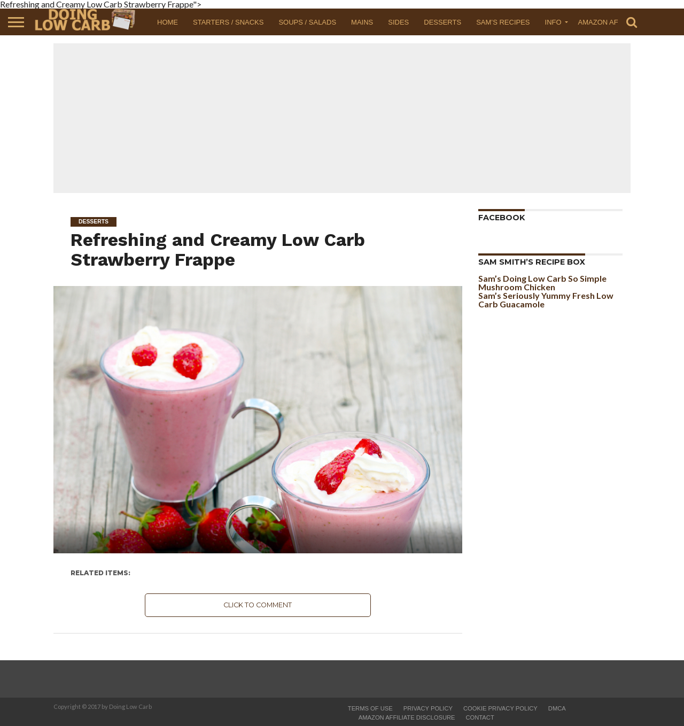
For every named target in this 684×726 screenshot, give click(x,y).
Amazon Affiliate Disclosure (407, 717)
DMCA (557, 708)
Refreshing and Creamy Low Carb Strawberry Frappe (218, 249)
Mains (362, 22)
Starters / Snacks (228, 22)
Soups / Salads (307, 22)
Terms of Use (370, 708)
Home (167, 22)
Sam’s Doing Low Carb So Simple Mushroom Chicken (542, 282)
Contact (480, 717)
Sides (398, 22)
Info (553, 22)
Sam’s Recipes (503, 22)
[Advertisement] (342, 118)
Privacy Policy (428, 708)
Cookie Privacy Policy (500, 708)
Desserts (442, 22)
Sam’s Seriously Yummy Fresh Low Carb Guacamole (545, 299)
